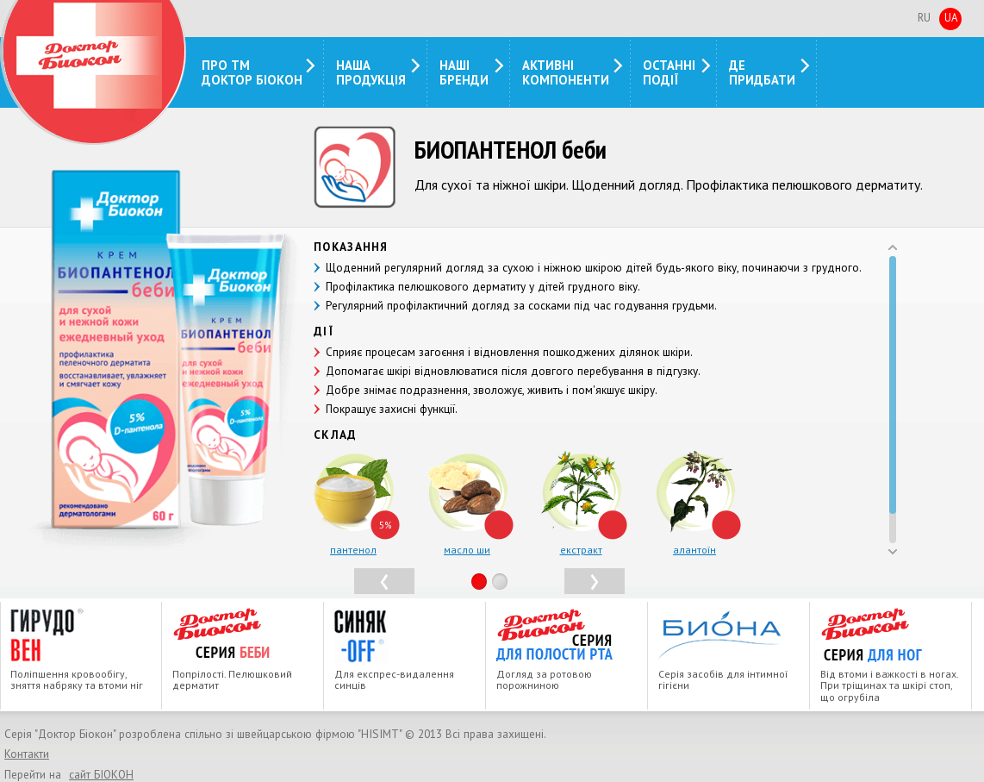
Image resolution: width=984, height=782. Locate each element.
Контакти (26, 754)
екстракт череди (581, 556)
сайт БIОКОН (101, 774)
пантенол (353, 549)
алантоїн (694, 549)
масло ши (467, 549)
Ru (924, 17)
